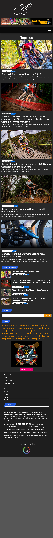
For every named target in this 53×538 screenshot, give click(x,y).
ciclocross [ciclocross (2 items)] (27, 328)
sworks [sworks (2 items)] (18, 338)
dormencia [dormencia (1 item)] (19, 331)
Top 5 (6, 400)
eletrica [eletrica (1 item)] (35, 331)
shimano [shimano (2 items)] (46, 336)
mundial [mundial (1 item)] (5, 336)
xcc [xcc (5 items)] (39, 338)
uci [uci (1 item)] (28, 338)
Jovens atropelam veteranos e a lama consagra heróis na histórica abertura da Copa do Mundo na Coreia (25, 119)
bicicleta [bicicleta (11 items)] (22, 326)
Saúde (6, 394)
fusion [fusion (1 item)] (22, 333)
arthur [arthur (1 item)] (7, 326)
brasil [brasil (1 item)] (37, 326)
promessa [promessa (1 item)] (24, 336)
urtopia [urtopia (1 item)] (33, 338)
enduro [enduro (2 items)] (41, 331)
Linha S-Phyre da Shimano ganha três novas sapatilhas (23, 255)
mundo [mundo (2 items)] (11, 336)
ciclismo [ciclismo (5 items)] (12, 328)
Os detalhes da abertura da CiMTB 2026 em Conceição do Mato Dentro (26, 165)
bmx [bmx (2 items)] (32, 326)
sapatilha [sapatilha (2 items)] (38, 336)
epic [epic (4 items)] (47, 331)
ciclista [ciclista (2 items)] (19, 328)
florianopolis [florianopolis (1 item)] (13, 333)
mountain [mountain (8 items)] (42, 333)
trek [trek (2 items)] (24, 338)
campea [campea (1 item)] (5, 328)
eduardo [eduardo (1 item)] (27, 331)
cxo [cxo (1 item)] (9, 331)
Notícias (7, 389)
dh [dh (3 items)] (13, 331)
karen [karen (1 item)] (28, 333)
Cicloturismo (8, 380)
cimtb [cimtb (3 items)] (34, 328)
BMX (5, 378)
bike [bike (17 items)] (27, 326)
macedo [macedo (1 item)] (34, 333)
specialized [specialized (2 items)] (10, 338)
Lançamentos (9, 383)
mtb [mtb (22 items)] (48, 333)
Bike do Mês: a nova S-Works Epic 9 (21, 74)
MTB (5, 386)
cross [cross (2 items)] (4, 331)
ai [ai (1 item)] (2, 326)
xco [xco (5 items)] (43, 338)
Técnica (7, 397)
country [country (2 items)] (46, 328)
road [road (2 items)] (31, 336)
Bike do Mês (8, 375)
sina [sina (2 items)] (3, 338)
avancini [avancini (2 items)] (14, 326)
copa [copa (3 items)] (39, 328)
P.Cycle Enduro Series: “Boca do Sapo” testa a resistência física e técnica (30, 291)
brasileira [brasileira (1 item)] (44, 326)
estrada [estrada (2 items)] (5, 333)
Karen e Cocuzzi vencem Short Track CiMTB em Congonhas (25, 210)
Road (6, 391)
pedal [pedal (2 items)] (18, 336)
